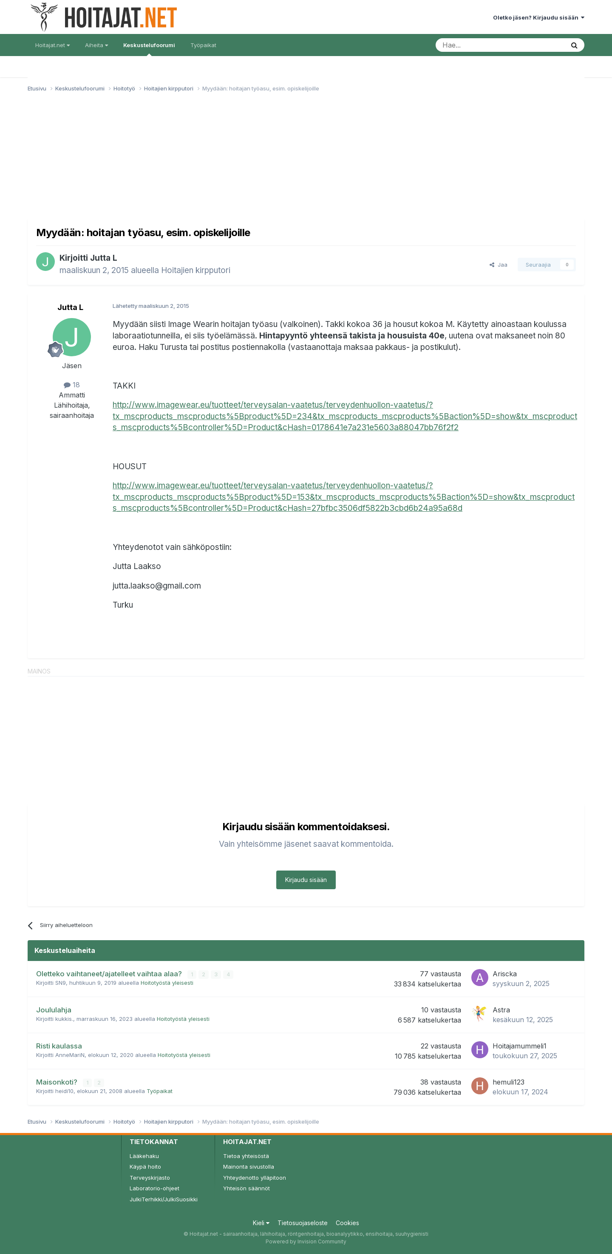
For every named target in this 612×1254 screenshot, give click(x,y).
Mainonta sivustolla (248, 1166)
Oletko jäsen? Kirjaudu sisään (538, 17)
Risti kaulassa (59, 1046)
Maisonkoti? (57, 1082)
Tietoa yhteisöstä (246, 1156)
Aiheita (96, 45)
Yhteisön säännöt (246, 1188)
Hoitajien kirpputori (195, 270)
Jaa (498, 264)
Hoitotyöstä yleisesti (167, 982)
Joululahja (53, 1010)
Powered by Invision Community (306, 1241)
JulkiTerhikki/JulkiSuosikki (164, 1199)
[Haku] (478, 45)
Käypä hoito (145, 1166)
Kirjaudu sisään (306, 879)
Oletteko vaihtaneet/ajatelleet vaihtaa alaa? (110, 973)
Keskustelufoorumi (149, 49)
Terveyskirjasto (150, 1177)
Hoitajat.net (52, 45)
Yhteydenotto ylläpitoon (254, 1177)
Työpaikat (203, 45)
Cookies (347, 1222)
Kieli (261, 1222)
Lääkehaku (144, 1156)
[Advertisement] (306, 158)
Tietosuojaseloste (303, 1222)
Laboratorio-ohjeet (154, 1188)
